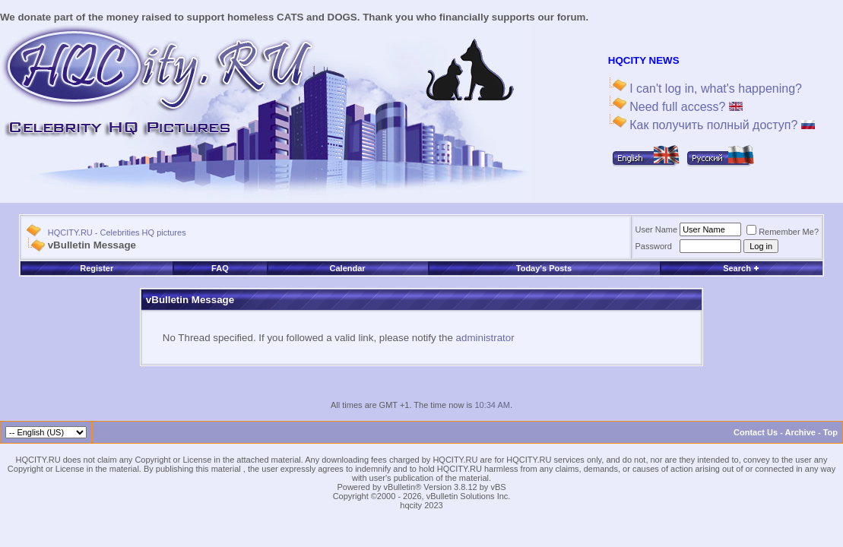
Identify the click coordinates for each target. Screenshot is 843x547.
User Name (656, 229)
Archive (800, 432)
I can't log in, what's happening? (714, 88)
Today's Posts (544, 268)
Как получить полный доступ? (720, 125)
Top (830, 432)
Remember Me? (782, 231)
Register (96, 268)
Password (653, 246)
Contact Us (756, 432)
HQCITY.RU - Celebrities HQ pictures (117, 232)
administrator (485, 337)
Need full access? (684, 106)
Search (741, 268)
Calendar (348, 268)
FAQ (220, 268)
